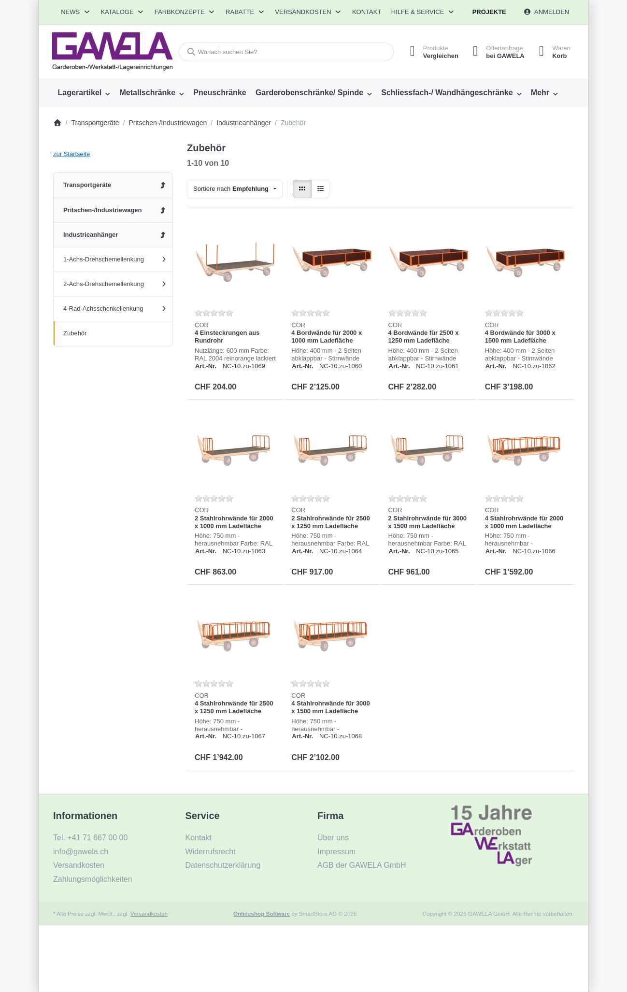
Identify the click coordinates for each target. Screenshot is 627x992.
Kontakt (366, 11)
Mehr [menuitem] (540, 92)
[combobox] (286, 52)
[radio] (302, 189)
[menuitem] (84, 93)
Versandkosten (149, 913)
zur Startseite (71, 154)
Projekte (489, 11)
